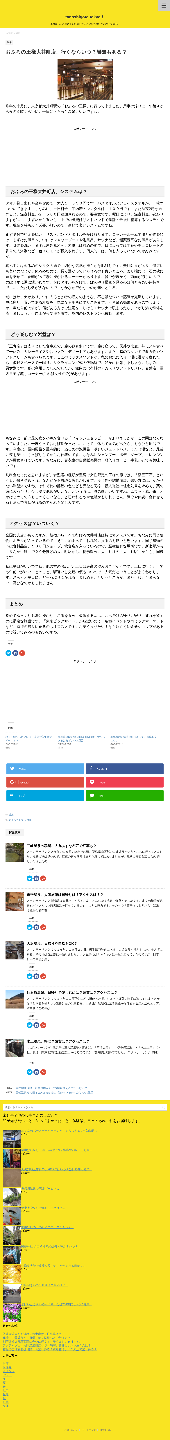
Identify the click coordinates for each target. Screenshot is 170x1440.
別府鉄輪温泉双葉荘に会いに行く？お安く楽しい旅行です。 (42, 1341)
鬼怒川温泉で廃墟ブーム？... (40, 1188)
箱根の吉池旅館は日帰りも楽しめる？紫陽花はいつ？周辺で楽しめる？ (50, 1349)
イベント (9, 1371)
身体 (6, 1405)
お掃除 (7, 1367)
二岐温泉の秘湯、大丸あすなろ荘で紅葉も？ (61, 846)
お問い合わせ (71, 1430)
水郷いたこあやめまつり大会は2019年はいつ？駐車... (56, 1304)
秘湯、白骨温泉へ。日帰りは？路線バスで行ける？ (36, 1337)
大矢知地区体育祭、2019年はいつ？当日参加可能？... (56, 1169)
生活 (6, 1394)
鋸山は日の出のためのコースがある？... (47, 1227)
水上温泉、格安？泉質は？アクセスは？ (58, 1041)
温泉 (11, 814)
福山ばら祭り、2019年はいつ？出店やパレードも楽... (56, 1150)
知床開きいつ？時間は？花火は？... (44, 1285)
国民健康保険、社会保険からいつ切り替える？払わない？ (51, 1088)
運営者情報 (105, 1430)
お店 (6, 1363)
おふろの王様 (16, 820)
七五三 (7, 1375)
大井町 (28, 820)
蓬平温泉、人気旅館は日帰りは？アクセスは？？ (65, 895)
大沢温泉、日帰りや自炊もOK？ (52, 943)
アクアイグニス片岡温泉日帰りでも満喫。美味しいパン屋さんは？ (47, 1345)
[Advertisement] (85, 156)
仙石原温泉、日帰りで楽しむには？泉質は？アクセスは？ (72, 993)
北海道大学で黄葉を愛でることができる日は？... (53, 1265)
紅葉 (6, 1402)
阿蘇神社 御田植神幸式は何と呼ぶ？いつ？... (50, 1246)
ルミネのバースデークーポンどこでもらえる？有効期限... (59, 1130)
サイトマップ (89, 1430)
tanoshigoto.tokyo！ (85, 17)
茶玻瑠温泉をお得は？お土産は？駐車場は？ (32, 1333)
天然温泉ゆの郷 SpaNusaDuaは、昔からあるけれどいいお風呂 (54, 1092)
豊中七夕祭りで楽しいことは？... (43, 1207)
